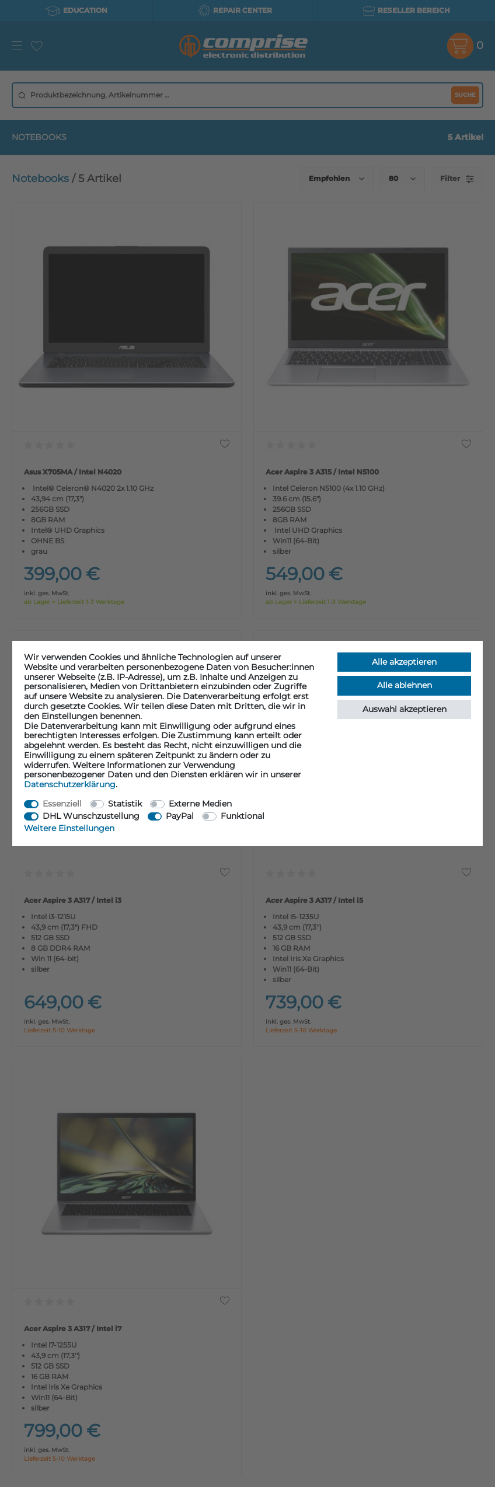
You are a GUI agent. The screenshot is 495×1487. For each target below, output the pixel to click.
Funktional (242, 816)
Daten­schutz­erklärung (70, 784)
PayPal (180, 816)
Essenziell (62, 803)
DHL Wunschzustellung (91, 816)
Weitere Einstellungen (69, 828)
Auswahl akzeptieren (404, 709)
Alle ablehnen (404, 685)
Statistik (125, 803)
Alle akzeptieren (404, 662)
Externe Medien (200, 803)
